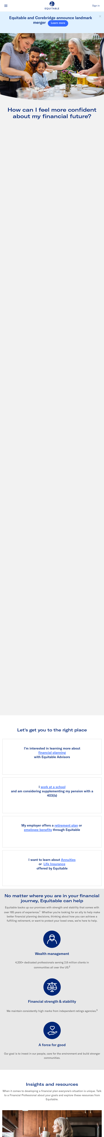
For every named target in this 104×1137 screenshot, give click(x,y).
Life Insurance (54, 864)
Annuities (68, 860)
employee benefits (38, 830)
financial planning (52, 752)
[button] (100, 16)
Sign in (96, 5)
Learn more (58, 23)
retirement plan (66, 825)
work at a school (53, 787)
